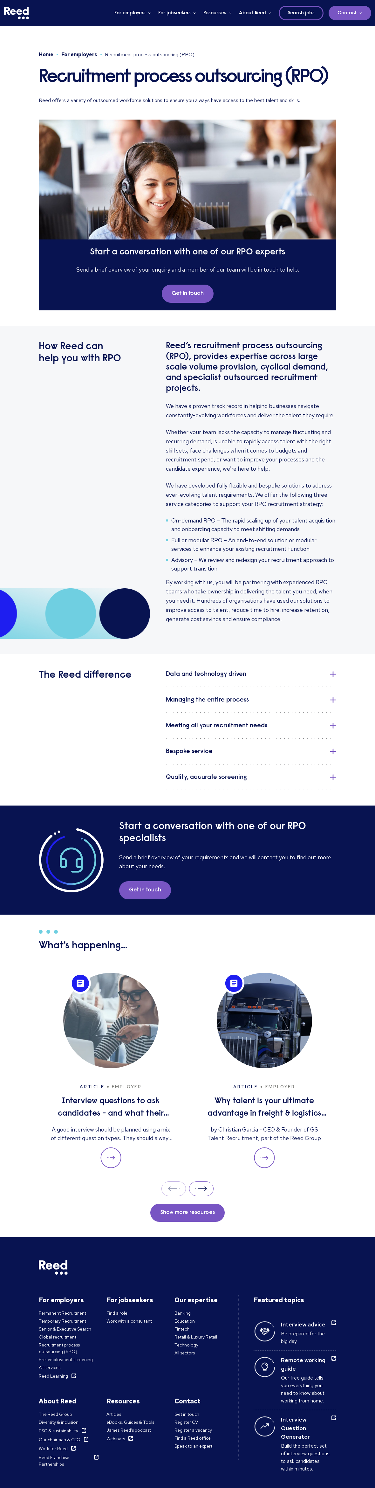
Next (201, 1188)
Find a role (116, 1313)
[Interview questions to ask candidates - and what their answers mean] (111, 1070)
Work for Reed (53, 1448)
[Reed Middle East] (16, 13)
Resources (214, 13)
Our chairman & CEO (59, 1440)
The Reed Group (55, 1414)
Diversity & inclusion (58, 1422)
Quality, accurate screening (206, 777)
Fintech (181, 1329)
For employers (130, 13)
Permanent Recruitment (62, 1313)
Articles (113, 1414)
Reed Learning (53, 1376)
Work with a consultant (129, 1321)
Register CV (186, 1422)
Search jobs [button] (301, 13)
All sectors (184, 1353)
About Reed (252, 13)
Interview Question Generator (295, 1428)
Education (184, 1321)
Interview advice (303, 1324)
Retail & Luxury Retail (195, 1337)
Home (46, 54)
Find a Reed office (192, 1438)
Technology (186, 1345)
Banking (182, 1313)
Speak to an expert (193, 1446)
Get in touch (186, 1414)
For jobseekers (174, 13)
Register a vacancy (193, 1430)
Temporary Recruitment (62, 1321)
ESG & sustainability (58, 1431)
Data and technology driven (206, 674)
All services (49, 1367)
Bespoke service (189, 751)
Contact (347, 13)
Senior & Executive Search (65, 1329)
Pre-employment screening (66, 1359)
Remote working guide (303, 1364)
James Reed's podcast (128, 1430)
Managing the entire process (207, 700)
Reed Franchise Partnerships (54, 1461)
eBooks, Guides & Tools (130, 1422)
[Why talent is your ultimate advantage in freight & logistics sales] (264, 1070)
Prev (173, 1188)
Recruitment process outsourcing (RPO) (59, 1348)
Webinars (115, 1439)
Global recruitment (57, 1337)
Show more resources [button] (187, 1212)
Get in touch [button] (188, 293)
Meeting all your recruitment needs (216, 726)
